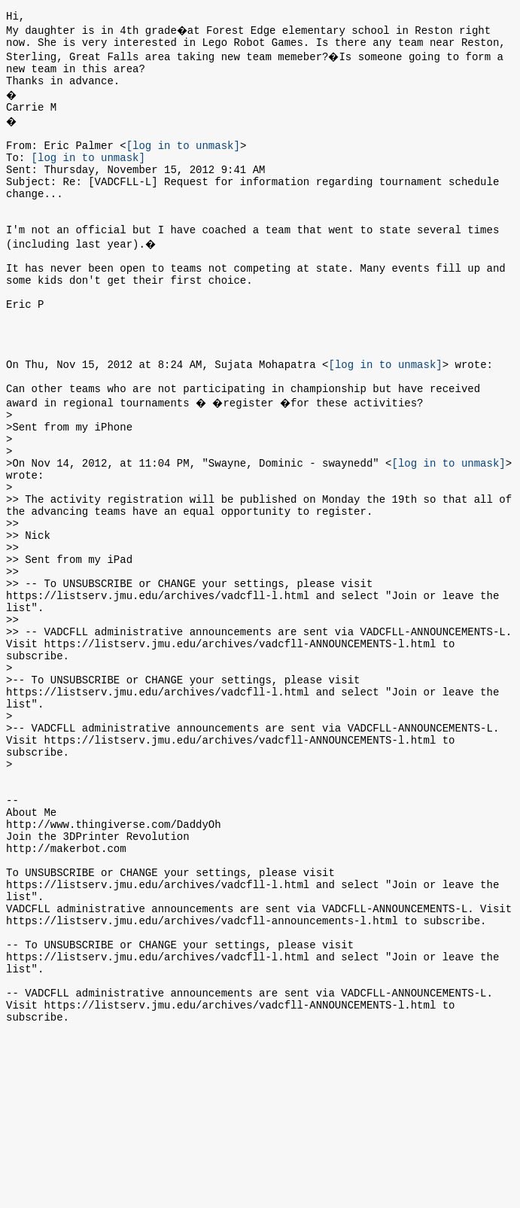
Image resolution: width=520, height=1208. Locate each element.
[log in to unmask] (183, 161)
